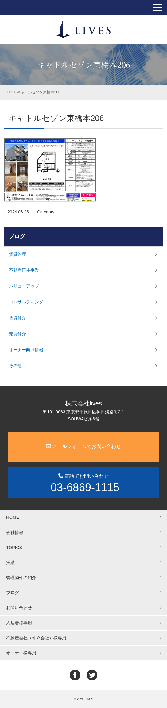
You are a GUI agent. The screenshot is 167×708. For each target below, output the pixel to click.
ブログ (17, 236)
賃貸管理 (17, 254)
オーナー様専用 (21, 652)
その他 (15, 365)
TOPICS (14, 547)
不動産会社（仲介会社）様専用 (36, 637)
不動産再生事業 (24, 270)
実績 (10, 562)
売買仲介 (17, 333)
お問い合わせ (19, 607)
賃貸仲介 (17, 317)
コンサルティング (26, 301)
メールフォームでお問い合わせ (83, 446)
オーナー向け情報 (26, 349)
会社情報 (14, 532)
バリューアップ (24, 286)
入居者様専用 (19, 622)
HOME (12, 517)
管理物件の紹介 (21, 577)
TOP (8, 92)
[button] (157, 7)
